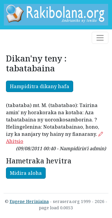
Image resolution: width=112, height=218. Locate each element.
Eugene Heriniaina (29, 201)
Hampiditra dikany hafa (39, 86)
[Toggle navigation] (100, 38)
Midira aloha (26, 173)
